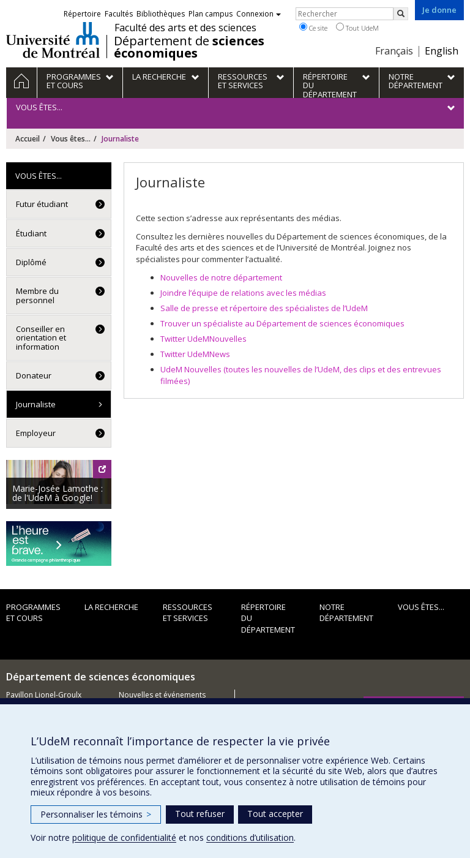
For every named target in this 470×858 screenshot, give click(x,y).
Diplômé (31, 262)
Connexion (258, 14)
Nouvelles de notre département (221, 277)
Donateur (33, 375)
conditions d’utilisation (250, 837)
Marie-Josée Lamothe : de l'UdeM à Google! (57, 493)
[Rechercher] (401, 13)
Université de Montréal (53, 39)
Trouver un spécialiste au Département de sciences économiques (282, 323)
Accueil (27, 139)
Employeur (36, 432)
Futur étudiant (42, 203)
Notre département (346, 612)
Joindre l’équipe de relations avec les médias (243, 292)
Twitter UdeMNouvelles (203, 338)
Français (394, 51)
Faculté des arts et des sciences (185, 27)
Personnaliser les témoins (95, 814)
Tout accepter (275, 813)
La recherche (111, 606)
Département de (189, 47)
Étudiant (31, 233)
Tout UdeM (357, 27)
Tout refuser (200, 813)
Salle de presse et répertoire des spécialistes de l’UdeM (264, 308)
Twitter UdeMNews (195, 353)
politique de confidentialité (124, 837)
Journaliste (36, 404)
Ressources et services (187, 612)
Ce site (313, 27)
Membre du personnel (37, 295)
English (441, 51)
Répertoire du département (268, 618)
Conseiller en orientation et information (41, 337)
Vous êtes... (71, 139)
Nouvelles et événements (162, 695)
